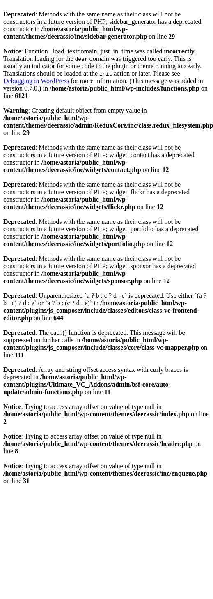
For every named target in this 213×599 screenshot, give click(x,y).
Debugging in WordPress (36, 80)
